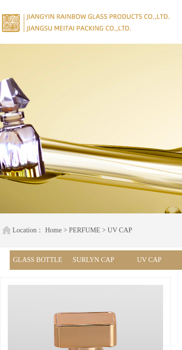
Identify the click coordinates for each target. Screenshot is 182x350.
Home (49, 230)
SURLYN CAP (93, 259)
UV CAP (115, 230)
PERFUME (80, 230)
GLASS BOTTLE (38, 259)
